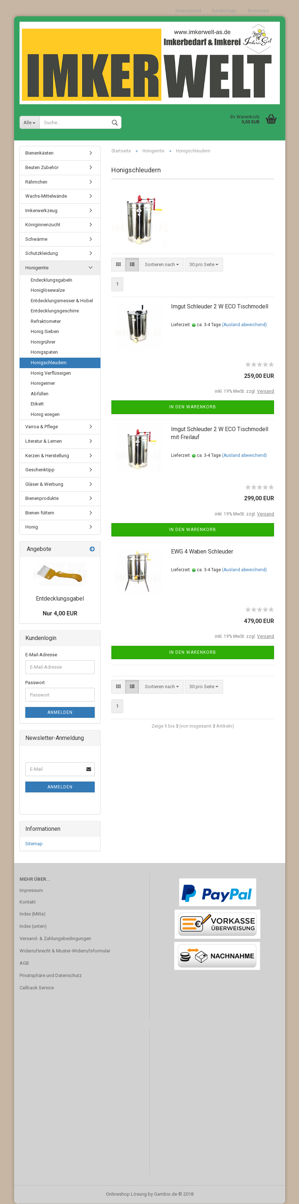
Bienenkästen (39, 153)
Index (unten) (33, 926)
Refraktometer (46, 321)
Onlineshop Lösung (126, 1194)
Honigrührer (43, 342)
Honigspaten (44, 352)
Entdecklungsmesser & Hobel (62, 300)
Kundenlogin (224, 10)
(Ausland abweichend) (244, 324)
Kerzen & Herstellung (47, 455)
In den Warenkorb (192, 407)
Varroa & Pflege (41, 427)
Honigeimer (43, 383)
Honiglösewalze (48, 290)
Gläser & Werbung (44, 484)
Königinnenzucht (42, 225)
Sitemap (34, 843)
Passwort (35, 682)
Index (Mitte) (33, 914)
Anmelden (60, 712)
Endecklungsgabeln (51, 280)
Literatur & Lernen (43, 441)
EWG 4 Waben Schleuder (202, 551)
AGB (24, 963)
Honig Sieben (45, 331)
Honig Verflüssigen (51, 373)
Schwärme (36, 239)
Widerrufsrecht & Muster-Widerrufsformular (65, 951)
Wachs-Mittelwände (46, 196)
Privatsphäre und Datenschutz (51, 975)
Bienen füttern (39, 512)
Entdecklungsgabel (60, 598)
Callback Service (37, 987)
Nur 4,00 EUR (60, 613)
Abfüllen (39, 393)
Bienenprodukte (42, 498)
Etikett (37, 404)
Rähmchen (36, 182)
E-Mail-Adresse (41, 654)
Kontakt (28, 902)
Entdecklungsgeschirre (55, 311)
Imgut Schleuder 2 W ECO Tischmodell (219, 306)
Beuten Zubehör (42, 168)
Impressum (31, 890)
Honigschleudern (49, 363)
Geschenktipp (40, 470)
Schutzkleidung (41, 253)
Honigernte (36, 267)
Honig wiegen (45, 414)
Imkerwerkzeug (41, 210)
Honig (31, 527)
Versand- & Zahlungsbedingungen (55, 939)
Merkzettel (258, 10)
